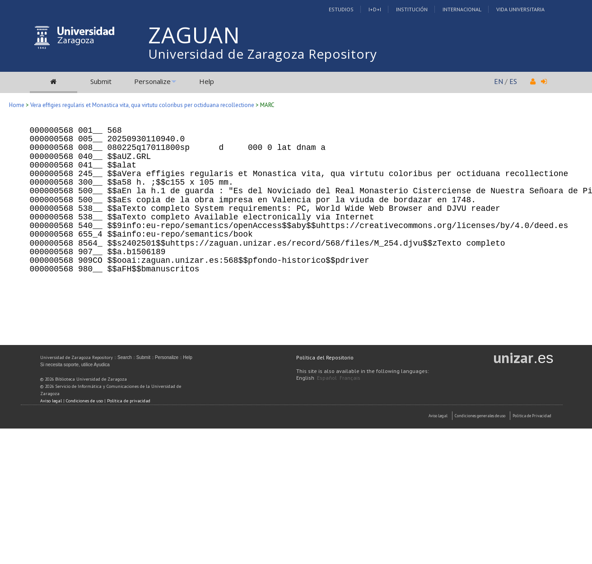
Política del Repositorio (325, 357)
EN (498, 81)
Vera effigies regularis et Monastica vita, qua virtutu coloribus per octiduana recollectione (142, 105)
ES (513, 81)
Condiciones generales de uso (480, 415)
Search (124, 357)
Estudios (341, 9)
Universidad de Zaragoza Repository (262, 53)
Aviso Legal (438, 415)
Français (350, 377)
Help (206, 81)
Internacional (462, 9)
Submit (101, 81)
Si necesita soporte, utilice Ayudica (75, 364)
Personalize (152, 81)
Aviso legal (51, 401)
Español (327, 377)
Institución (412, 9)
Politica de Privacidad (532, 415)
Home (16, 105)
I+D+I (374, 9)
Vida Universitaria (520, 9)
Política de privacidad (128, 401)
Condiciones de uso (84, 401)
